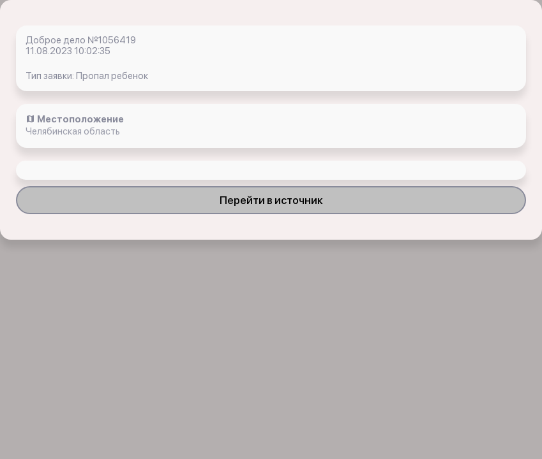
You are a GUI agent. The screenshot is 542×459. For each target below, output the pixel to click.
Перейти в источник (271, 200)
